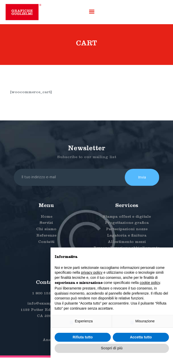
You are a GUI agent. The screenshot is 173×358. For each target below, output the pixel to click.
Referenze (46, 236)
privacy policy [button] (92, 272)
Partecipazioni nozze (126, 230)
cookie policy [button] (150, 283)
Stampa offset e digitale (127, 217)
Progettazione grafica (127, 224)
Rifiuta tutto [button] (83, 337)
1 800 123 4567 (46, 294)
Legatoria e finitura (126, 236)
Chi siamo (46, 230)
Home (46, 217)
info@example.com (46, 304)
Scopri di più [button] (112, 348)
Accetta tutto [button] (141, 337)
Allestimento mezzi (127, 243)
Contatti (46, 243)
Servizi (46, 224)
